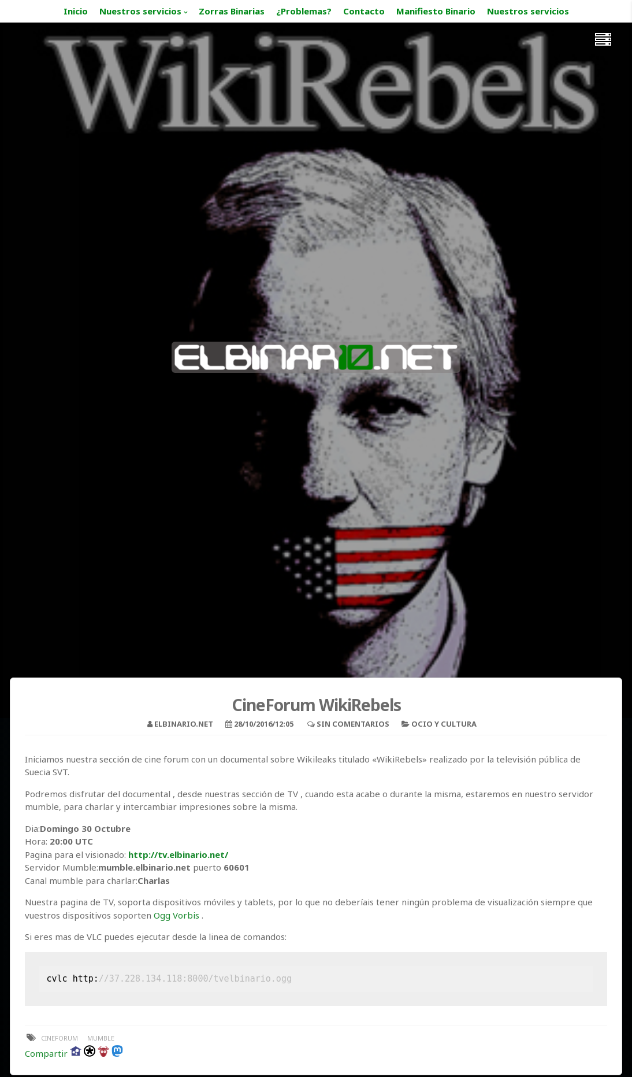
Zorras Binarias (232, 11)
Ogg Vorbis (176, 915)
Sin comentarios (353, 724)
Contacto (364, 11)
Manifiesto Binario (435, 11)
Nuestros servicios (140, 11)
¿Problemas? (304, 11)
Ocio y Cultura (444, 724)
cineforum (59, 1038)
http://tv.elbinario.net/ (178, 854)
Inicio (76, 11)
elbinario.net (183, 724)
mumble (100, 1038)
